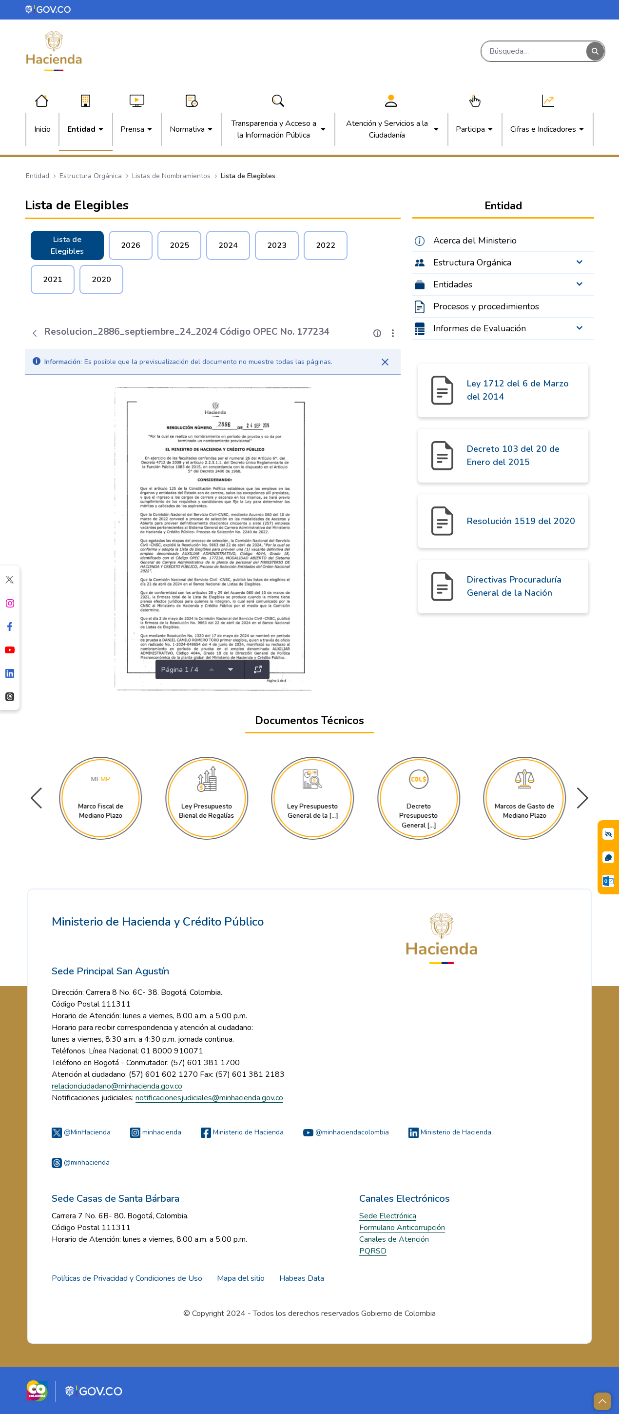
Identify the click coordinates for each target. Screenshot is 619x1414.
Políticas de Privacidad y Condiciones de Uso (127, 1278)
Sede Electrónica (387, 1216)
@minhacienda (81, 1162)
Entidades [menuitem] (452, 284)
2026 (130, 245)
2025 (179, 245)
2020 (101, 279)
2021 (52, 279)
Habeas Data (301, 1278)
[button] (582, 798)
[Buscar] (534, 51)
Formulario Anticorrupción (402, 1227)
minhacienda (155, 1132)
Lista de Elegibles (67, 245)
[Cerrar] (385, 362)
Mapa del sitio (241, 1278)
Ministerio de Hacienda (242, 1132)
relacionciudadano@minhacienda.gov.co (117, 1086)
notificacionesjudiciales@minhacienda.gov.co (209, 1097)
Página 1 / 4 (179, 669)
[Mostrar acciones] (393, 333)
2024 (228, 245)
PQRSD (373, 1251)
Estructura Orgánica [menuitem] (472, 262)
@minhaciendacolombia (346, 1132)
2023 (277, 245)
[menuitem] (42, 129)
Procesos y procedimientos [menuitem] (486, 306)
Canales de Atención (394, 1239)
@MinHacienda (81, 1132)
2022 (325, 245)
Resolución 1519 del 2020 (521, 521)
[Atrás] (34, 333)
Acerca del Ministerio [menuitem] (475, 240)
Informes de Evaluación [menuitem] (479, 328)
